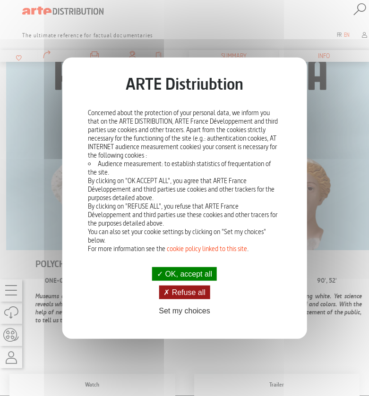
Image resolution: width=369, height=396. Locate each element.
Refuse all (184, 292)
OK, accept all (184, 274)
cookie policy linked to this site (207, 248)
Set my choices (184, 311)
